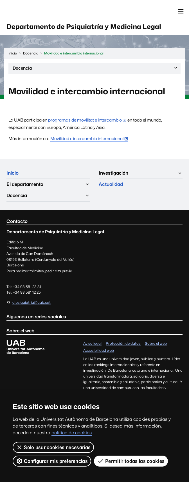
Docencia (95, 69)
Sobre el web (156, 343)
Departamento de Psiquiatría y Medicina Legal (83, 26)
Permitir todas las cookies (131, 461)
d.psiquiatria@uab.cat (31, 302)
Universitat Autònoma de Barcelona (32, 11)
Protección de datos (123, 343)
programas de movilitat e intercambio (85, 120)
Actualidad (111, 184)
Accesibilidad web (98, 350)
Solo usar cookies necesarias (53, 447)
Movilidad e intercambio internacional (86, 138)
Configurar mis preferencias (52, 461)
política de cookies (71, 432)
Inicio (12, 173)
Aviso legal (92, 343)
